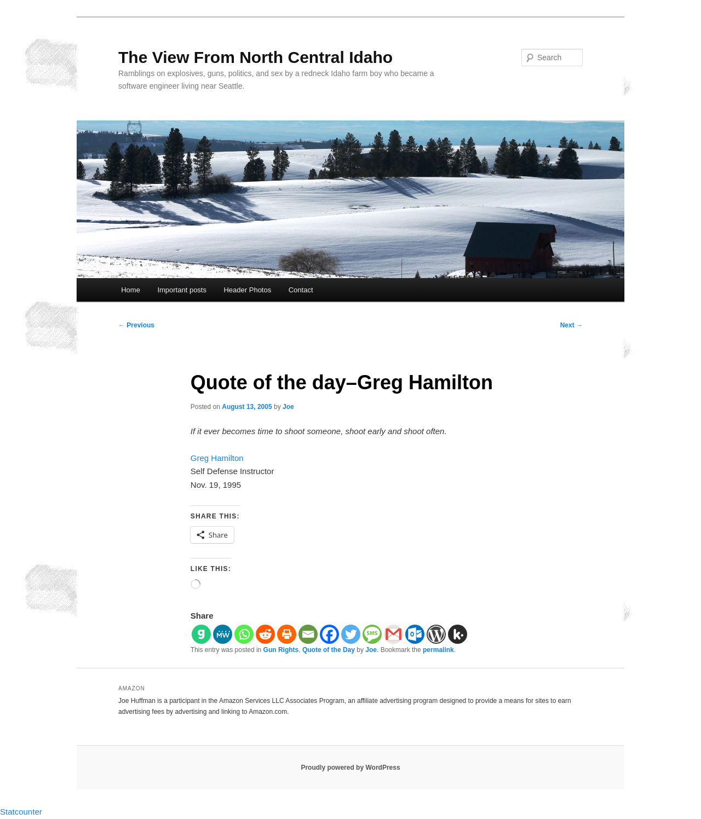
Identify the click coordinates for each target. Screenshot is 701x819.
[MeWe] (222, 634)
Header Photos (247, 290)
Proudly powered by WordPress (350, 767)
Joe (288, 407)
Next (571, 325)
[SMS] (372, 634)
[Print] (286, 634)
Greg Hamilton (217, 458)
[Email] (308, 634)
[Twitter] (350, 634)
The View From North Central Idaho (255, 57)
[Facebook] (329, 634)
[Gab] (201, 634)
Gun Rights (281, 650)
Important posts (181, 290)
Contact (301, 290)
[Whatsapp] (244, 634)
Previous (136, 325)
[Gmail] (393, 634)
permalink (438, 650)
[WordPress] (436, 634)
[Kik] (457, 634)
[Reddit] (265, 634)
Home (130, 290)
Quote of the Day (328, 650)
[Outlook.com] (414, 634)
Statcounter (21, 811)
